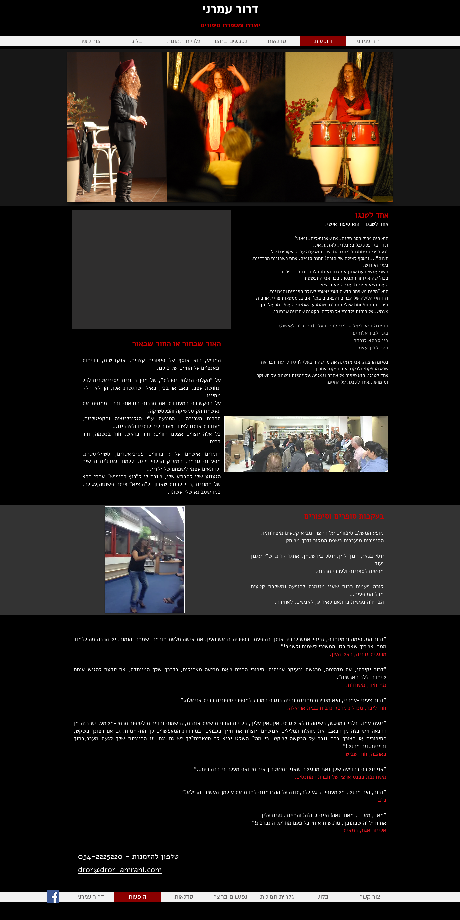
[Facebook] (53, 896)
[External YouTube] (151, 269)
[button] (276, 41)
